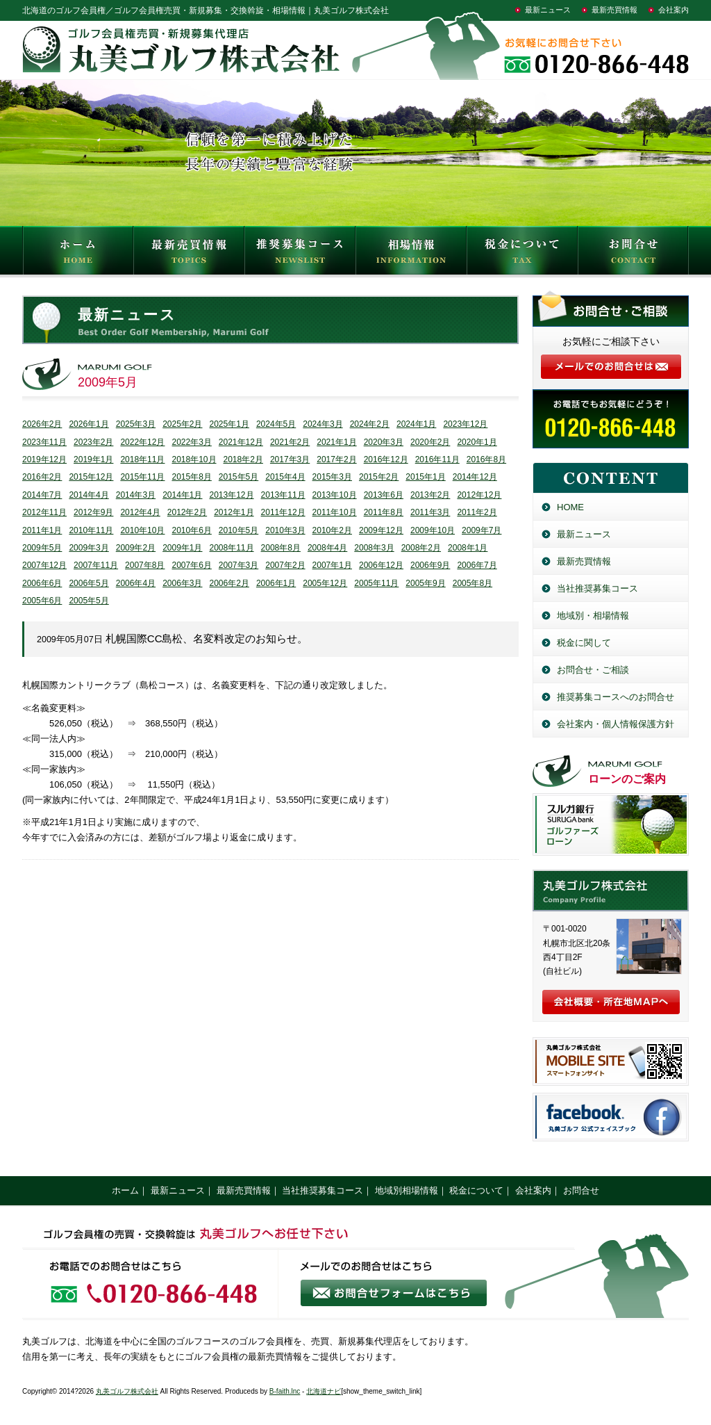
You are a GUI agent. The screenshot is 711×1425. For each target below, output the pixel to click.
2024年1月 (416, 424)
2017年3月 (290, 459)
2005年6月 (42, 600)
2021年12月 (241, 442)
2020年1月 (476, 442)
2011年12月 (283, 512)
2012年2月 (187, 512)
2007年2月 (285, 565)
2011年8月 (383, 512)
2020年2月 (430, 442)
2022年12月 (142, 442)
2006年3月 (182, 583)
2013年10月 (334, 495)
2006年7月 (476, 565)
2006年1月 (276, 583)
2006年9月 (430, 565)
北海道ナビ (323, 1391)
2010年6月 (191, 530)
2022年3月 (191, 442)
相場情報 (411, 254)
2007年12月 (44, 565)
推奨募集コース (300, 254)
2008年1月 (467, 548)
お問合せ (633, 254)
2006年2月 (229, 583)
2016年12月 (386, 459)
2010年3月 (285, 530)
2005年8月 (472, 583)
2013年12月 (232, 495)
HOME (77, 254)
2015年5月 (238, 477)
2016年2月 (42, 477)
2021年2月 (290, 442)
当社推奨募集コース (597, 588)
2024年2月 (370, 424)
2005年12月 (325, 583)
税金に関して (584, 642)
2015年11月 (142, 477)
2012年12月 (479, 495)
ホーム (125, 1190)
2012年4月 (140, 512)
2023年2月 (93, 442)
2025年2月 (182, 424)
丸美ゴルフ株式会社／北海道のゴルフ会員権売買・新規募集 (611, 890)
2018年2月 (243, 459)
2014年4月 (88, 495)
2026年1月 (88, 424)
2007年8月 (145, 565)
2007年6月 (191, 565)
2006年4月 (136, 583)
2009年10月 (432, 530)
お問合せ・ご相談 (593, 670)
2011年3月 (430, 512)
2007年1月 (332, 565)
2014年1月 (182, 495)
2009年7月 (481, 530)
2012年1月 (233, 512)
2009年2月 (136, 548)
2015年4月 (285, 477)
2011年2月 (476, 512)
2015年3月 (332, 477)
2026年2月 (42, 424)
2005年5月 (88, 600)
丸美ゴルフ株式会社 (127, 1391)
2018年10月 (194, 459)
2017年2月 (336, 459)
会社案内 (673, 10)
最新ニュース (548, 10)
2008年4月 (327, 548)
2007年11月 (96, 565)
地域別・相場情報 (593, 615)
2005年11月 (376, 583)
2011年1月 (42, 530)
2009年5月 (42, 548)
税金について (522, 254)
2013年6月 (383, 495)
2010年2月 (332, 530)
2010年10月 (142, 530)
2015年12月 (91, 477)
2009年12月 (381, 530)
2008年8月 (281, 548)
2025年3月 (136, 424)
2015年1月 (425, 477)
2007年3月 (238, 565)
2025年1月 (229, 424)
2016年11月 (437, 459)
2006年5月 (88, 583)
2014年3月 (136, 495)
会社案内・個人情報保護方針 (615, 724)
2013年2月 (430, 495)
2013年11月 (283, 495)
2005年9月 (425, 583)
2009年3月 (88, 548)
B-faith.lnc (284, 1391)
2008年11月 (232, 548)
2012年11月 (44, 512)
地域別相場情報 (406, 1190)
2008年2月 (421, 548)
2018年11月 (142, 459)
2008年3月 (374, 548)
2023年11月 (44, 442)
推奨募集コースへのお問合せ (615, 697)
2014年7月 (42, 495)
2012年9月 (93, 512)
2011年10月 (334, 512)
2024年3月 (322, 424)
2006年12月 (381, 565)
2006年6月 (42, 583)
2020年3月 (383, 442)
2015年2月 (379, 477)
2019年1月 (93, 459)
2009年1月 (182, 548)
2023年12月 (465, 424)
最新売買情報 (614, 10)
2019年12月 (44, 459)
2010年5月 (238, 530)
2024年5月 (276, 424)
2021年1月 (336, 442)
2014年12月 (475, 477)
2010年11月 (91, 530)
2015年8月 (191, 477)
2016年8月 (486, 459)
